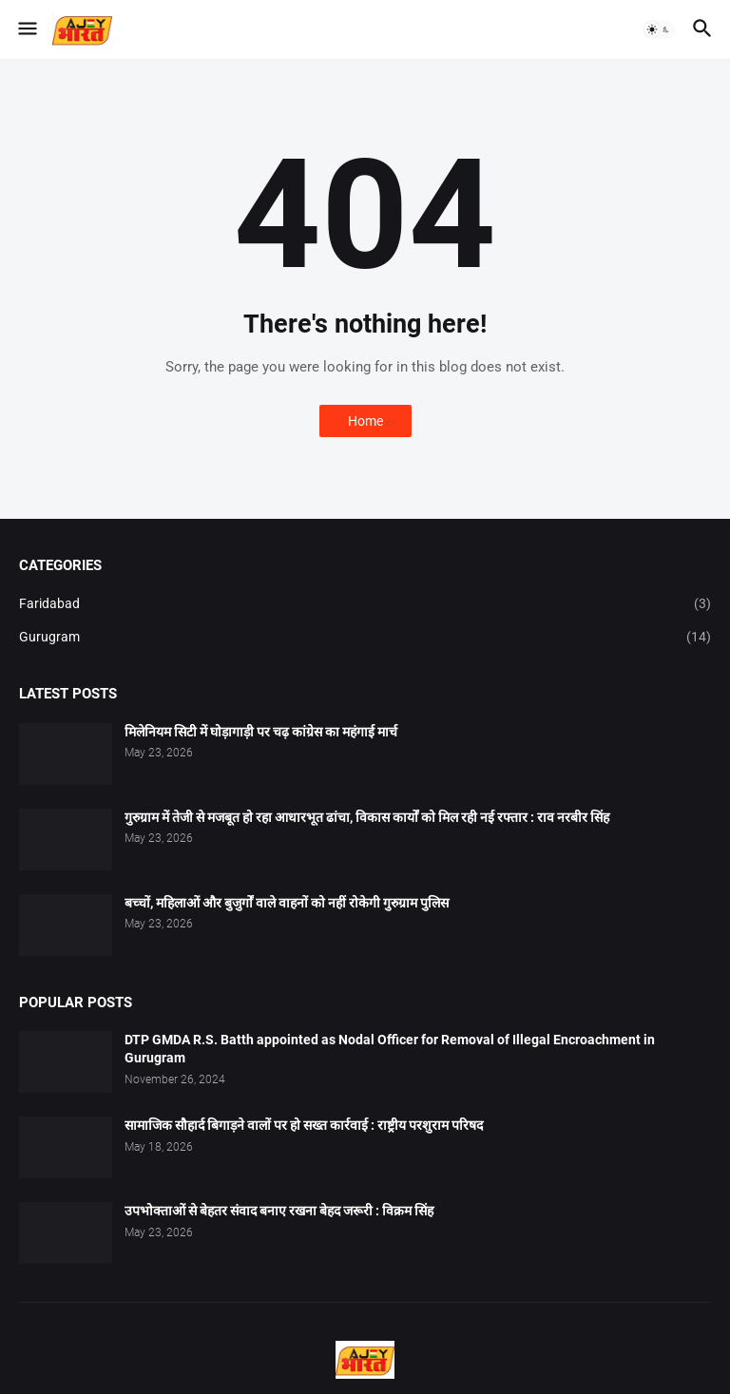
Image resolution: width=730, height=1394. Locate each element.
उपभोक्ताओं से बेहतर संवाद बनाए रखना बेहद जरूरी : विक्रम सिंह (279, 1210)
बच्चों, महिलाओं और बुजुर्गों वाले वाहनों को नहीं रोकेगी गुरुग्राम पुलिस (287, 902)
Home (365, 421)
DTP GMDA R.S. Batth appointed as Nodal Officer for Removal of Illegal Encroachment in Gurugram (390, 1048)
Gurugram (365, 637)
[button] (26, 29)
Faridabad (365, 604)
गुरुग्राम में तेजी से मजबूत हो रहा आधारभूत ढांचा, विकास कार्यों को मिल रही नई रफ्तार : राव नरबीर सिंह (367, 817)
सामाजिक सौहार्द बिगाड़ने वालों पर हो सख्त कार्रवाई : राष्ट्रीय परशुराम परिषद (304, 1125)
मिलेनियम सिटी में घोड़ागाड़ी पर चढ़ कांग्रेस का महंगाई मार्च (261, 731)
